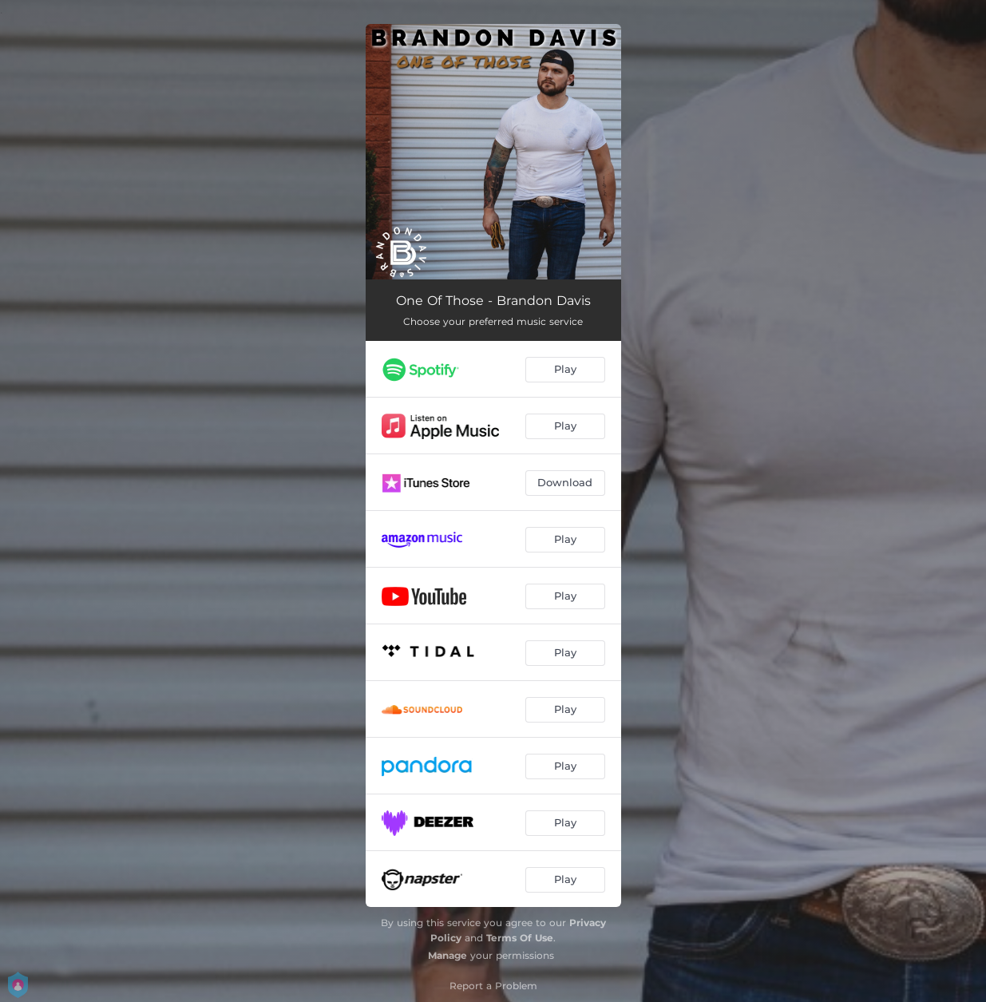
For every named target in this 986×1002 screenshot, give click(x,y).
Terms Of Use (519, 938)
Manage (447, 955)
